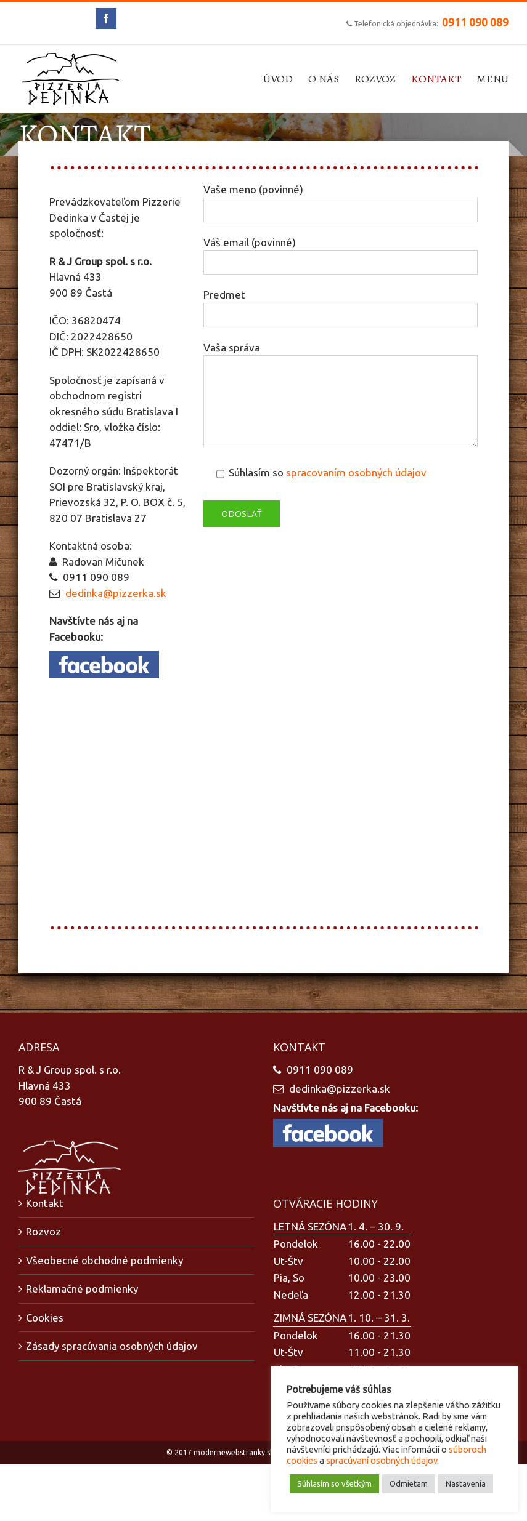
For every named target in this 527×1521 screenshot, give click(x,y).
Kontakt (44, 1203)
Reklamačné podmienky (82, 1288)
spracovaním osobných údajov (356, 472)
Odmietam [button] (409, 1483)
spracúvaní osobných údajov (381, 1460)
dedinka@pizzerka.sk (115, 593)
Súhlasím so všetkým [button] (334, 1483)
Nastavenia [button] (466, 1483)
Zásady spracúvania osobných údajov (112, 1346)
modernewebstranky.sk (234, 1452)
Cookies (44, 1317)
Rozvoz (43, 1231)
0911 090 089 (475, 22)
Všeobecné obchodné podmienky (104, 1260)
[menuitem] (285, 79)
